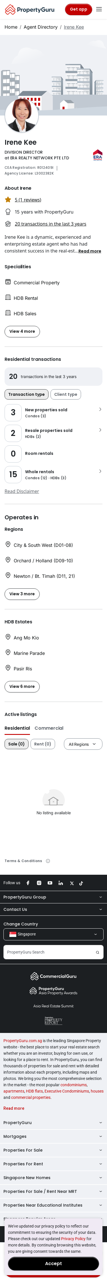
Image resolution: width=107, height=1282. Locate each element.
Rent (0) (42, 744)
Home (11, 27)
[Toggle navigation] (99, 9)
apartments (13, 1091)
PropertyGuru (53, 1122)
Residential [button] (17, 728)
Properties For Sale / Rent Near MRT (53, 1191)
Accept (53, 1263)
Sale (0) (16, 744)
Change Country (20, 924)
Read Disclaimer (22, 491)
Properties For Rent (53, 1164)
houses (97, 1091)
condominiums (73, 1085)
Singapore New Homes (53, 1178)
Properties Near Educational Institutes (53, 1205)
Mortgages (53, 1136)
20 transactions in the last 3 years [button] (50, 224)
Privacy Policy (73, 1238)
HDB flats (34, 1091)
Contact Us (53, 909)
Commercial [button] (49, 728)
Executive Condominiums (67, 1091)
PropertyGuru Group (53, 897)
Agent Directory (41, 27)
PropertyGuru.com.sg (22, 1040)
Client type (65, 394)
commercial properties (31, 1097)
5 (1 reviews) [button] (28, 200)
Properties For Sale (53, 1150)
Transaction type (26, 394)
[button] (89, 251)
